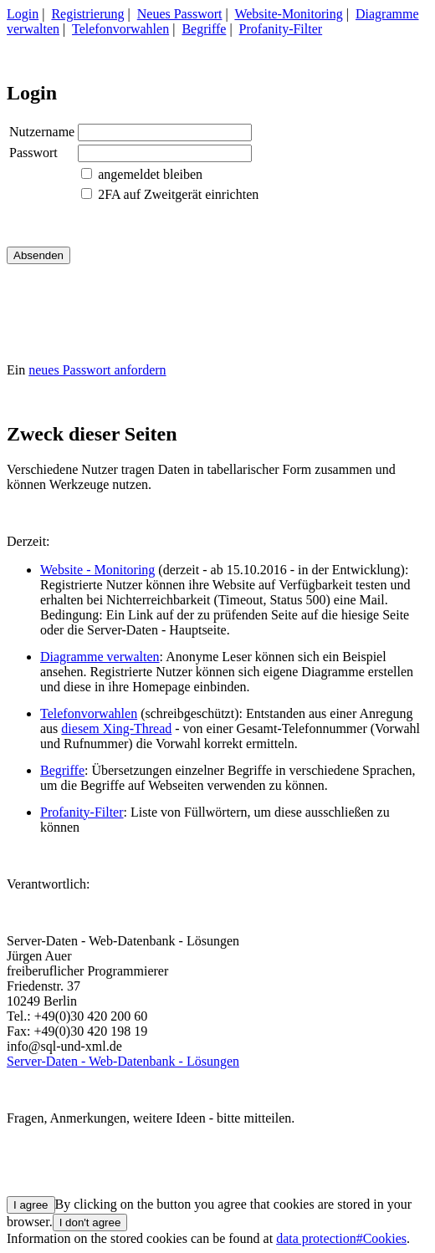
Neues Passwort (180, 14)
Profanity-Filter (281, 29)
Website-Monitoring (288, 14)
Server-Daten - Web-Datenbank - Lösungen (123, 1061)
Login (22, 14)
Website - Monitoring (97, 570)
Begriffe (204, 29)
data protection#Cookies (341, 1238)
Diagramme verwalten (100, 656)
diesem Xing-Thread (116, 728)
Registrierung (87, 14)
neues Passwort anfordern (97, 370)
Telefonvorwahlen (120, 29)
